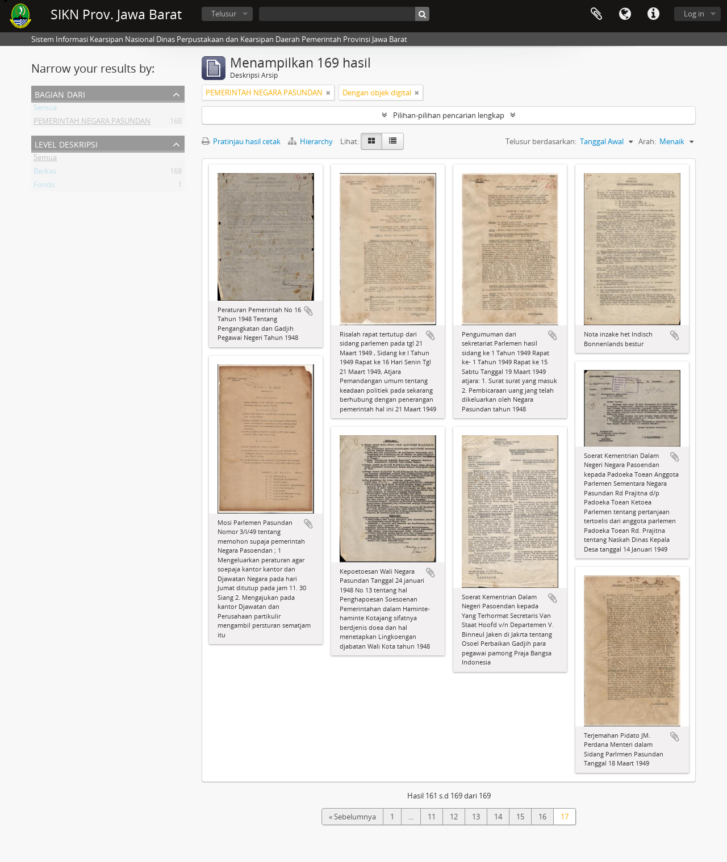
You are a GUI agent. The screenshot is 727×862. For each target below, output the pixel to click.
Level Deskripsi (66, 143)
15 (520, 816)
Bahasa (625, 14)
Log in (694, 14)
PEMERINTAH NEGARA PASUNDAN (92, 123)
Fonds (44, 187)
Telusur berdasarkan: (540, 141)
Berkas (45, 173)
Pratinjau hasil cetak (241, 141)
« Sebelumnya (352, 816)
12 (454, 816)
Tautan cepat (653, 14)
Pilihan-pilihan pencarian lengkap (448, 115)
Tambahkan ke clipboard (308, 311)
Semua (45, 109)
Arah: (647, 141)
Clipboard (596, 14)
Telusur (223, 14)
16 (542, 816)
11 (432, 816)
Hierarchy (311, 141)
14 (498, 816)
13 (476, 816)
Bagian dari (60, 93)
